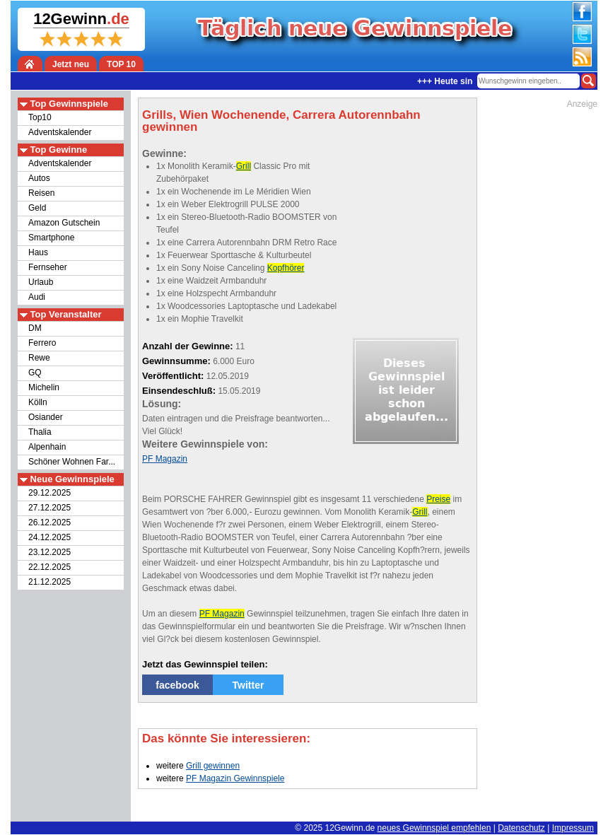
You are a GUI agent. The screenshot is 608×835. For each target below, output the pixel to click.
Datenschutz (521, 828)
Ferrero (42, 343)
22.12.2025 (49, 567)
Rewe (39, 358)
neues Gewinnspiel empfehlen (434, 828)
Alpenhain (47, 447)
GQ (35, 373)
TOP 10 (121, 64)
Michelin (43, 387)
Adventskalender (59, 132)
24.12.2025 (49, 537)
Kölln (37, 402)
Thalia (40, 432)
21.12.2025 (49, 582)
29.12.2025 (49, 493)
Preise (438, 499)
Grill (243, 166)
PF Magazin (164, 459)
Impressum (573, 828)
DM (35, 328)
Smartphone (51, 238)
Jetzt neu (70, 64)
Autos (39, 178)
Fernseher (47, 267)
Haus (38, 252)
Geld (37, 208)
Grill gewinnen (213, 766)
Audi (36, 297)
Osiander (45, 417)
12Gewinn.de (350, 828)
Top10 (40, 117)
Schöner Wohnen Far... (71, 462)
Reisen (41, 193)
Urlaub (40, 282)
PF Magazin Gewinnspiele (235, 778)
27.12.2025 (49, 508)
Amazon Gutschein (64, 223)
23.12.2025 (49, 552)
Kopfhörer (286, 268)
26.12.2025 (49, 522)
